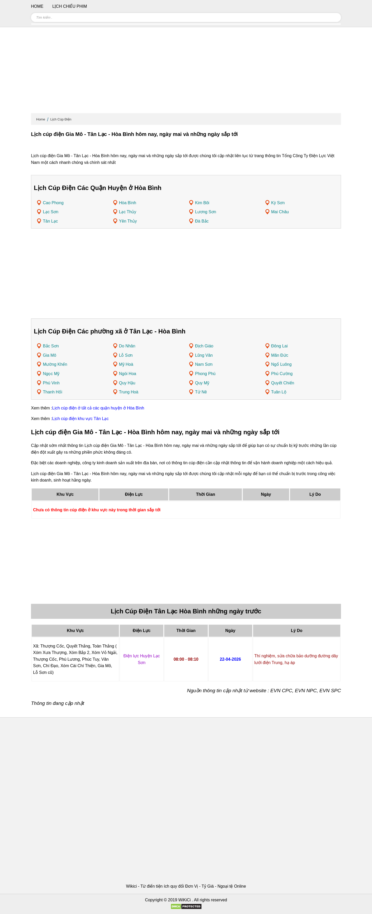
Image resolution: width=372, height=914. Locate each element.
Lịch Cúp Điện (61, 119)
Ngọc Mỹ (51, 373)
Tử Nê (201, 392)
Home (40, 119)
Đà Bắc (202, 221)
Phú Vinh (51, 383)
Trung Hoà (128, 392)
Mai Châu (280, 212)
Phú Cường (282, 373)
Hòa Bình (127, 203)
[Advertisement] (186, 72)
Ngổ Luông (281, 364)
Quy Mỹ (202, 383)
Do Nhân (127, 346)
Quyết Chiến (282, 383)
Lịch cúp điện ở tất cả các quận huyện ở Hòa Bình (98, 408)
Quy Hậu (127, 383)
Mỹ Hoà (126, 364)
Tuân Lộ (278, 392)
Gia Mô (49, 355)
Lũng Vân (204, 355)
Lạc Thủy (127, 212)
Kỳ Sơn (278, 203)
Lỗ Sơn (126, 355)
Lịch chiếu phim (69, 6)
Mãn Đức (279, 355)
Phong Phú (205, 373)
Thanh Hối (52, 392)
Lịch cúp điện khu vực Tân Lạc (80, 418)
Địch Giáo (204, 346)
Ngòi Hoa (127, 373)
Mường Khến (55, 364)
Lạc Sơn (50, 212)
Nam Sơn (204, 364)
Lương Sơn (205, 212)
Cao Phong (53, 203)
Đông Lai (279, 346)
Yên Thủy (128, 221)
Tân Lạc (50, 221)
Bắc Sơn (51, 346)
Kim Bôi (202, 203)
